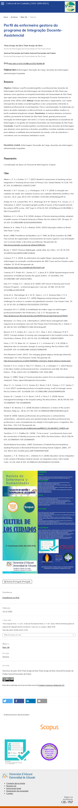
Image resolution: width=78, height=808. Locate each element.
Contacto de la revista (15, 783)
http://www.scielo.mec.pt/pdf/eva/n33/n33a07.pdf (24, 267)
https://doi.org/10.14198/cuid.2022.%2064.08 (26, 63)
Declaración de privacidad (17, 791)
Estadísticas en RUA (11, 598)
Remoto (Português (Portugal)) (18, 582)
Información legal (13, 788)
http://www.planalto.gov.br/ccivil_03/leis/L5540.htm (24, 245)
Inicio (6, 17)
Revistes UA (11, 786)
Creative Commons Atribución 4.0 (51, 685)
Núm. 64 (24, 17)
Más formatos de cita (12, 635)
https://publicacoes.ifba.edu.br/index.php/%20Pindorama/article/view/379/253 (36, 316)
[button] (8, 701)
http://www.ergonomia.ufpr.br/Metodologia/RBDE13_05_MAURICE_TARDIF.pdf (36, 428)
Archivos (14, 17)
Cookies (9, 793)
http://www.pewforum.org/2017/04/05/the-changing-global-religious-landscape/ (37, 361)
